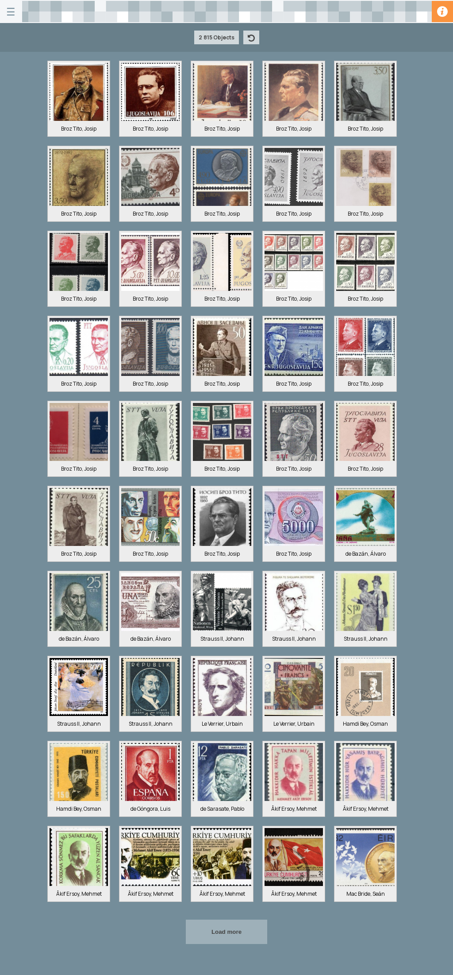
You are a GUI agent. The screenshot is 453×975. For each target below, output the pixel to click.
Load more (226, 932)
